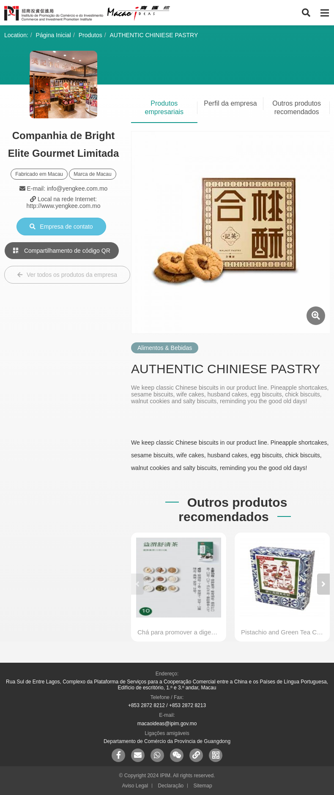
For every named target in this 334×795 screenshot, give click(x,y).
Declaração (171, 786)
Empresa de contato (61, 226)
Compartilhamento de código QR (61, 250)
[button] (323, 584)
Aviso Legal (135, 786)
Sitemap (203, 786)
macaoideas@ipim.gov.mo (167, 724)
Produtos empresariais (164, 107)
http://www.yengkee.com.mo (63, 205)
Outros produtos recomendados (296, 107)
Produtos (90, 35)
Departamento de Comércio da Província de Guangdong (167, 741)
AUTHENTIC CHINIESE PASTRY (154, 35)
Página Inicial (53, 35)
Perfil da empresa (230, 103)
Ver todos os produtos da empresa (67, 274)
